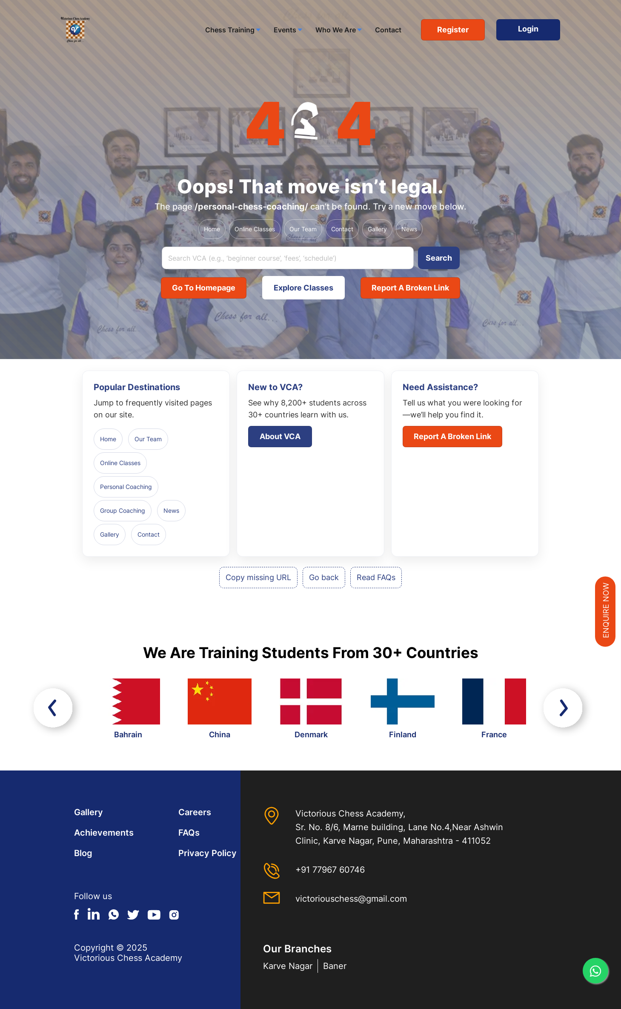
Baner (334, 966)
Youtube (154, 914)
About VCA (280, 436)
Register (453, 29)
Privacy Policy (207, 853)
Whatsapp (114, 914)
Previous (55, 709)
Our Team (303, 229)
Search (439, 257)
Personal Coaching (126, 486)
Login (528, 28)
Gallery (377, 229)
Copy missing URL (258, 577)
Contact (388, 30)
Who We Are (335, 30)
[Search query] (288, 258)
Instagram (174, 914)
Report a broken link (410, 287)
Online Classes (255, 229)
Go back (324, 577)
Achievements (104, 833)
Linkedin (94, 914)
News (409, 229)
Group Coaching (122, 510)
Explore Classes (303, 287)
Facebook (76, 914)
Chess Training (230, 30)
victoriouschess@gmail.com (351, 899)
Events (285, 30)
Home (212, 229)
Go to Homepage (203, 287)
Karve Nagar (287, 966)
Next (565, 709)
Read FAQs (376, 577)
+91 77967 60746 (330, 870)
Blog (83, 853)
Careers (194, 812)
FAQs (189, 833)
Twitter (133, 914)
